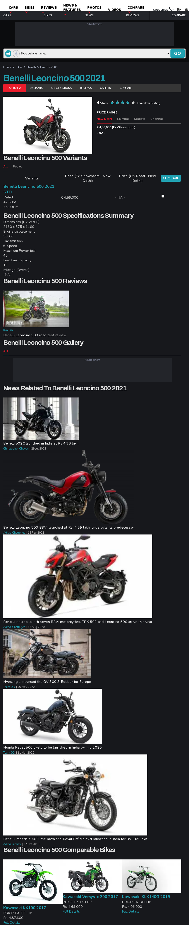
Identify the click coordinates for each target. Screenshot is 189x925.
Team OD (9, 687)
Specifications (61, 88)
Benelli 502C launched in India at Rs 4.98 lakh (41, 443)
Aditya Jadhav (12, 844)
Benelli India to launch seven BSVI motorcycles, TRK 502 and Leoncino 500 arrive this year (77, 621)
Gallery (105, 88)
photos (94, 9)
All (5, 166)
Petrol (17, 166)
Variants (36, 88)
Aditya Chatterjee (14, 532)
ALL (6, 351)
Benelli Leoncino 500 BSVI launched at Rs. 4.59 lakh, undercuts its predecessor (68, 527)
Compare (126, 88)
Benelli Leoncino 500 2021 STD (28, 189)
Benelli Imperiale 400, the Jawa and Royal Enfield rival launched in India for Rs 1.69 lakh (75, 839)
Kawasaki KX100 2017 (24, 908)
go (177, 53)
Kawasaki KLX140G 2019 (146, 897)
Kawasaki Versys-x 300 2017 (90, 897)
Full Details (12, 922)
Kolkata (139, 119)
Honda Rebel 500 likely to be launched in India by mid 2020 (52, 747)
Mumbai (123, 119)
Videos (114, 10)
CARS (13, 9)
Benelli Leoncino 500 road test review (34, 335)
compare (135, 9)
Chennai (156, 119)
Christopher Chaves (16, 448)
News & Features (72, 9)
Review (8, 330)
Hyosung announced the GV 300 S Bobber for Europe (47, 681)
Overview (14, 88)
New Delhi (104, 119)
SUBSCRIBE (160, 10)
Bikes (29, 9)
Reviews (49, 9)
